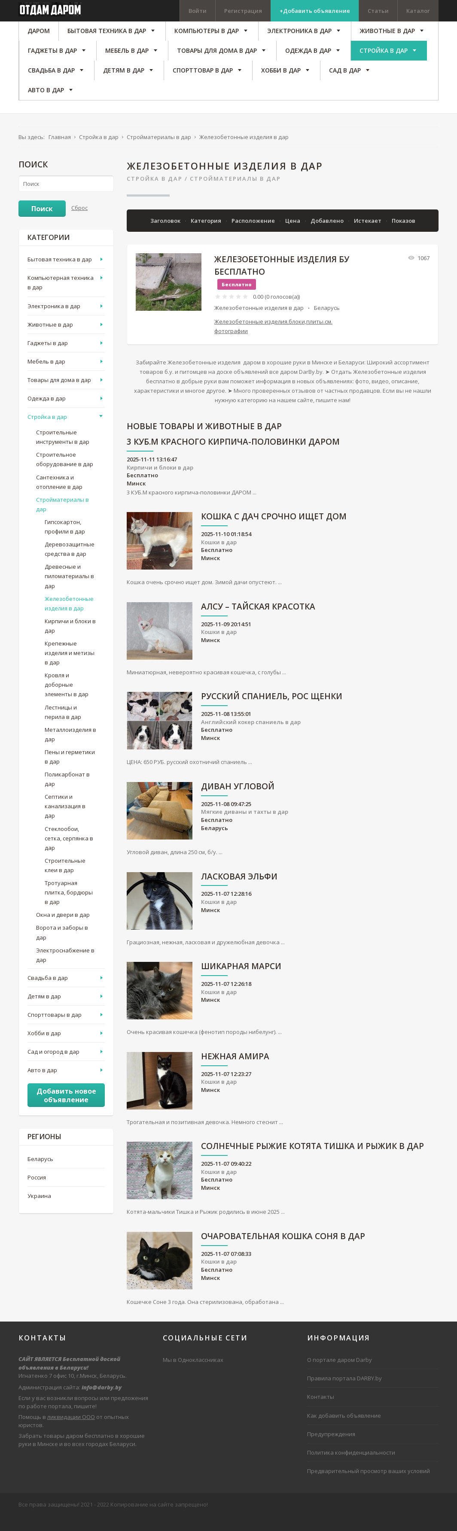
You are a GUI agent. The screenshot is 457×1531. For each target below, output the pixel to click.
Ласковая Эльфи (239, 891)
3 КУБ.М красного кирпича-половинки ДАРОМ (233, 457)
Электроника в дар (53, 320)
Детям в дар (44, 1010)
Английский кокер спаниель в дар (251, 736)
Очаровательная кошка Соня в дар (283, 1251)
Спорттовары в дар (54, 1029)
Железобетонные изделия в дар (259, 322)
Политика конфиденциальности (351, 1466)
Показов (403, 235)
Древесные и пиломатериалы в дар (69, 590)
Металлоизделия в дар (70, 748)
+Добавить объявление (315, 11)
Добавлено (328, 235)
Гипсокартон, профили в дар (65, 540)
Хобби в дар (44, 1047)
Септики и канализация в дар (65, 820)
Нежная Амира (235, 1071)
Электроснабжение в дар (65, 969)
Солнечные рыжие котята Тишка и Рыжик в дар (312, 1161)
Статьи (378, 11)
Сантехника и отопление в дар (59, 496)
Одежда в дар (46, 412)
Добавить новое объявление (66, 1110)
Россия (36, 1191)
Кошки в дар (219, 556)
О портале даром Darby (339, 1374)
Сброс (79, 222)
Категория (206, 235)
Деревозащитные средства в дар (69, 563)
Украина (39, 1210)
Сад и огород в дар (53, 1066)
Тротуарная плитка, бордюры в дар (69, 906)
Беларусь (327, 322)
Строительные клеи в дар (65, 879)
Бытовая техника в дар (59, 274)
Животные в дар (50, 339)
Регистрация (243, 11)
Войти (198, 11)
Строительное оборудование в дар (64, 473)
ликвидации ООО (71, 1431)
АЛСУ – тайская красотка (258, 621)
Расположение (254, 235)
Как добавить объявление (344, 1430)
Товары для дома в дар (59, 394)
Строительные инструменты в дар (62, 451)
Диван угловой (237, 801)
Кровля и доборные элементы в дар (66, 699)
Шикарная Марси (241, 981)
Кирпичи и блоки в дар (160, 481)
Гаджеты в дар (47, 357)
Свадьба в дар (47, 992)
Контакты (320, 1411)
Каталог (418, 11)
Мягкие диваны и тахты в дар (244, 826)
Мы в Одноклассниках (193, 1374)
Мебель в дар (46, 375)
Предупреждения (331, 1448)
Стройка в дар (155, 193)
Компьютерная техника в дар (60, 297)
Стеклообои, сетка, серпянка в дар (69, 852)
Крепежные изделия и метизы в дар (69, 667)
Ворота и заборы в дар (62, 946)
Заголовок (166, 235)
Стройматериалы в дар (235, 193)
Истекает (368, 235)
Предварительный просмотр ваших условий (368, 1485)
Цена (293, 235)
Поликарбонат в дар (67, 793)
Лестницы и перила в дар (63, 726)
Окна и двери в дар (63, 929)
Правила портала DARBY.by (344, 1393)
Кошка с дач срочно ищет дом (274, 531)
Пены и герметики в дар (70, 770)
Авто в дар (42, 1084)
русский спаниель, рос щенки (271, 711)
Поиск (42, 222)
